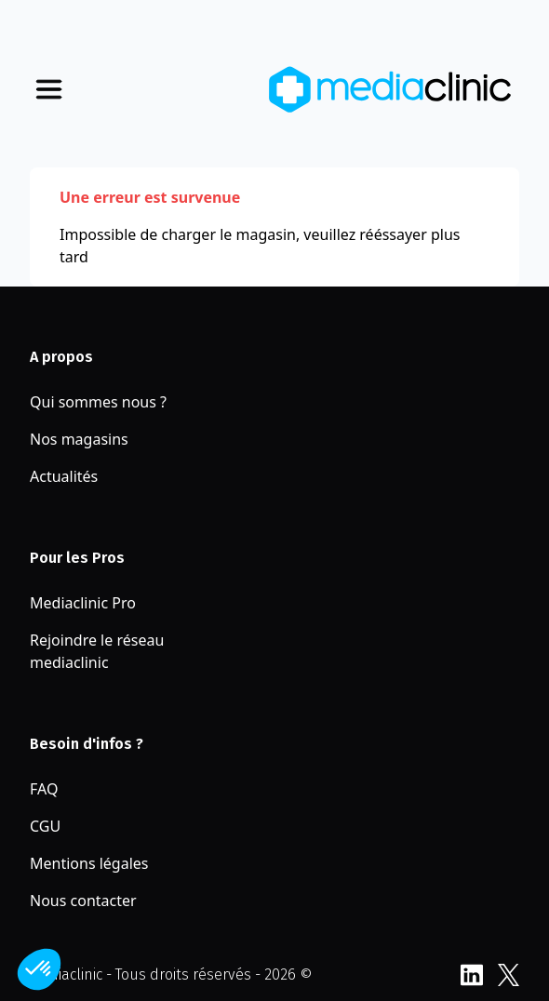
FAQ (44, 789)
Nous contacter (83, 900)
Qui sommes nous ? (98, 402)
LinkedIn (471, 975)
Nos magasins (79, 439)
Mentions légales (89, 863)
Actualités (64, 476)
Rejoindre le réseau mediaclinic (97, 651)
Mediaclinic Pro (83, 603)
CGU (45, 826)
